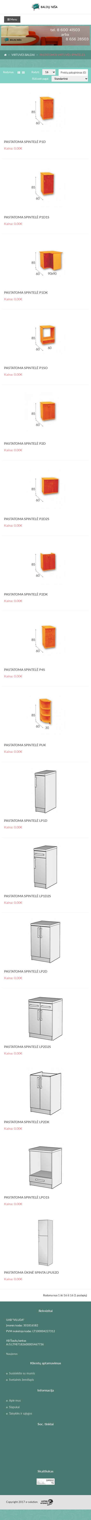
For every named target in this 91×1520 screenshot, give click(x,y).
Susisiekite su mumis (22, 1373)
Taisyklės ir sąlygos (20, 1413)
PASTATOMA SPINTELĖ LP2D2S (27, 1047)
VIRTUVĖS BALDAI (23, 54)
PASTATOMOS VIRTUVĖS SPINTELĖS (62, 54)
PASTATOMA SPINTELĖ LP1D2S (27, 896)
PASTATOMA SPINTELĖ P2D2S (26, 519)
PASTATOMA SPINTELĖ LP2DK (27, 1122)
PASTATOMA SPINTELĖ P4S (24, 669)
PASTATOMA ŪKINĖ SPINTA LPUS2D (31, 1272)
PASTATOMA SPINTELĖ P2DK (26, 594)
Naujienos (12, 1353)
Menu (12, 19)
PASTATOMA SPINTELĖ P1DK (26, 292)
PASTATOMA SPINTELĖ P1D (25, 142)
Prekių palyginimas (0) (73, 72)
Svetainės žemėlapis (21, 1379)
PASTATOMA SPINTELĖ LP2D (25, 971)
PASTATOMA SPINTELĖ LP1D (25, 820)
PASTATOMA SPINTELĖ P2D (25, 443)
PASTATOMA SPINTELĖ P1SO (26, 368)
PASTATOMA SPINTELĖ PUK (25, 745)
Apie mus (15, 1400)
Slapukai (14, 1407)
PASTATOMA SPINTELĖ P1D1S (26, 217)
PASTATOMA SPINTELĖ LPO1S (26, 1197)
